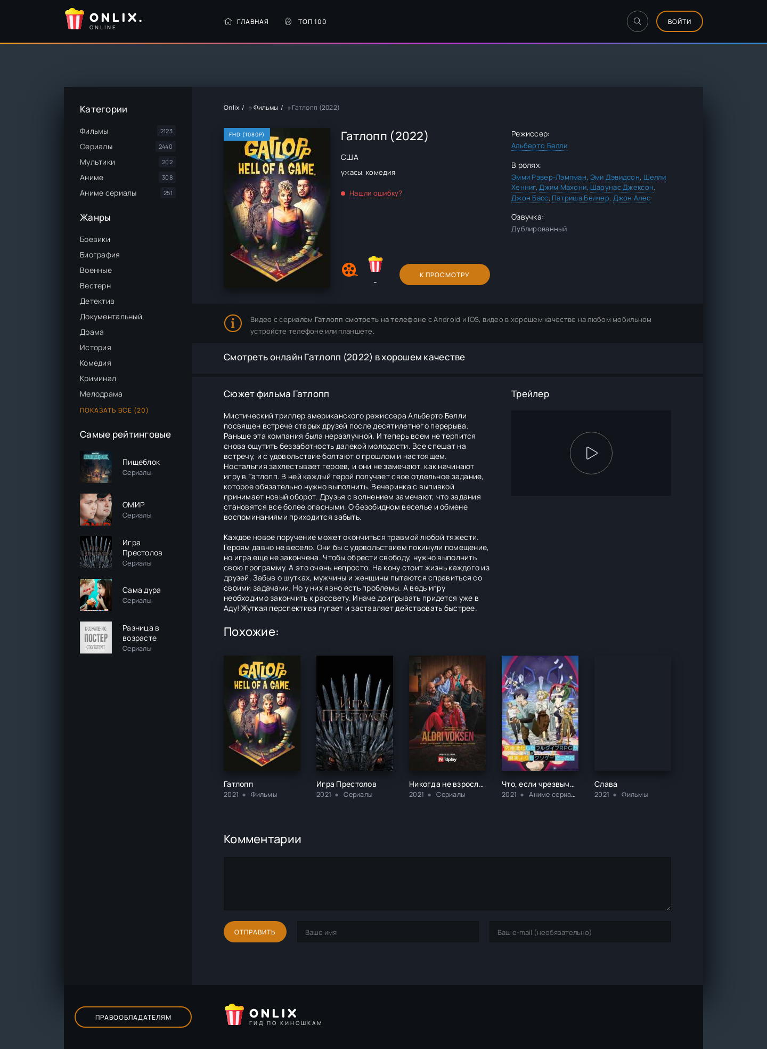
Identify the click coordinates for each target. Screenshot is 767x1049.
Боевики (95, 239)
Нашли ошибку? (376, 193)
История (95, 347)
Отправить (255, 932)
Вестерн (95, 285)
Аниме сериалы (108, 193)
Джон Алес (632, 198)
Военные (96, 270)
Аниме (91, 177)
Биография (100, 254)
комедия (380, 172)
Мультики (97, 162)
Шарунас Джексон (622, 187)
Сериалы (96, 146)
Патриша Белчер (580, 198)
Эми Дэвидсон (615, 177)
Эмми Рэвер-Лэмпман (548, 177)
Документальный (111, 316)
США (349, 157)
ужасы (351, 172)
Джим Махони (562, 187)
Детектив (97, 301)
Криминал (98, 378)
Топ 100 (306, 21)
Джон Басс (530, 198)
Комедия (95, 363)
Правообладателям (133, 1017)
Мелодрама (101, 394)
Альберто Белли (539, 145)
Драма (92, 332)
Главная (246, 21)
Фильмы (94, 131)
